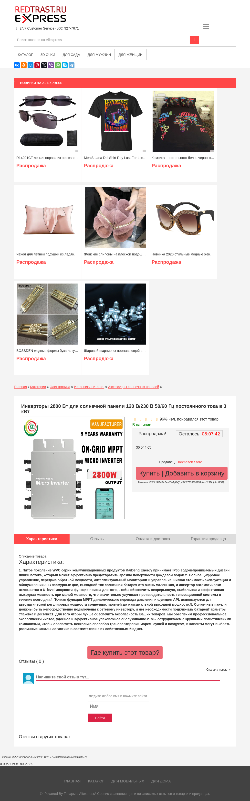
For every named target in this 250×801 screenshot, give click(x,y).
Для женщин (130, 55)
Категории (38, 387)
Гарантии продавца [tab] (208, 539)
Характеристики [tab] (41, 539)
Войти (100, 718)
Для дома (161, 781)
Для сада (71, 55)
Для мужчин (99, 55)
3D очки (48, 55)
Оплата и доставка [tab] (153, 539)
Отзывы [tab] (97, 539)
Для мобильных (128, 781)
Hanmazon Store (189, 462)
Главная (20, 387)
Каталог (96, 781)
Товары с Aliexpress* (80, 794)
